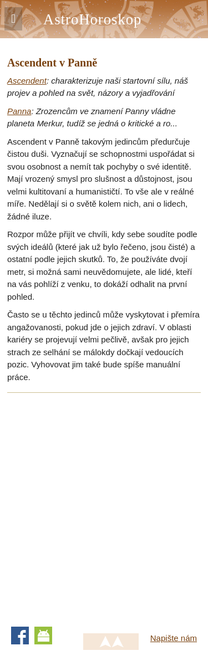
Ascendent (27, 80)
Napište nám (173, 638)
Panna (19, 111)
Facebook (20, 635)
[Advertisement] (104, 506)
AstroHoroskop (92, 19)
